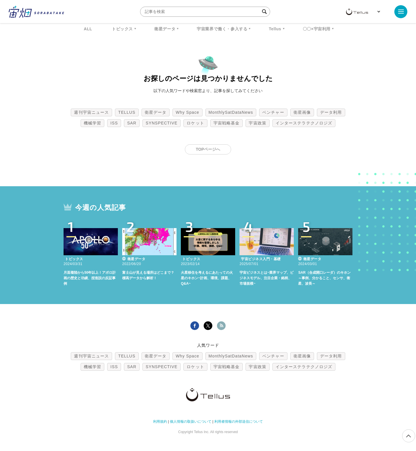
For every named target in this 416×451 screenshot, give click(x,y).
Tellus (275, 29)
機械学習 (92, 123)
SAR (131, 123)
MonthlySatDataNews (231, 112)
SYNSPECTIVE (161, 123)
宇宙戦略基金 (226, 123)
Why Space (187, 112)
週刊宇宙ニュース (91, 112)
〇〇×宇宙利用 (316, 29)
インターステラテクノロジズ (304, 123)
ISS (114, 123)
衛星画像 (302, 112)
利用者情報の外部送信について (238, 421)
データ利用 (331, 112)
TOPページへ (208, 149)
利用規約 (160, 421)
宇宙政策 (257, 123)
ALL (88, 29)
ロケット (195, 123)
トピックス (122, 29)
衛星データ (164, 29)
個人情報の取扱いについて (190, 421)
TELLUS (126, 112)
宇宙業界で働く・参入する (222, 29)
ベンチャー (273, 112)
